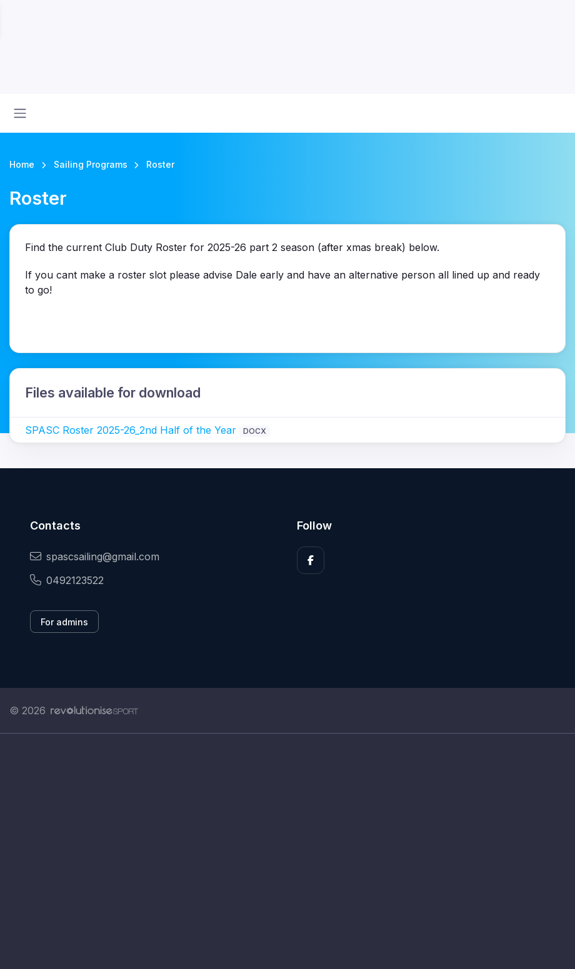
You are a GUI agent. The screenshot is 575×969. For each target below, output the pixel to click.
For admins (64, 622)
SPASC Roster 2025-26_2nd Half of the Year (130, 430)
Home (21, 164)
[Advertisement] (287, 851)
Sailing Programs (91, 164)
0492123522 (67, 580)
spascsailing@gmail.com (94, 556)
